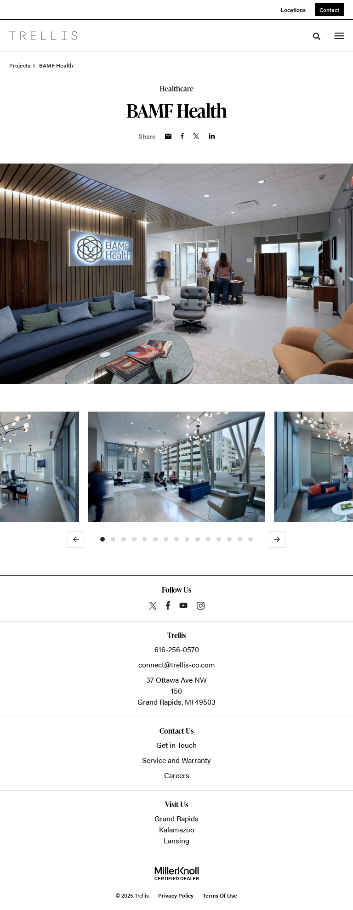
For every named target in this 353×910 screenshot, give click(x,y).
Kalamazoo (176, 829)
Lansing (176, 840)
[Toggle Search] (316, 36)
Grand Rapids (176, 818)
